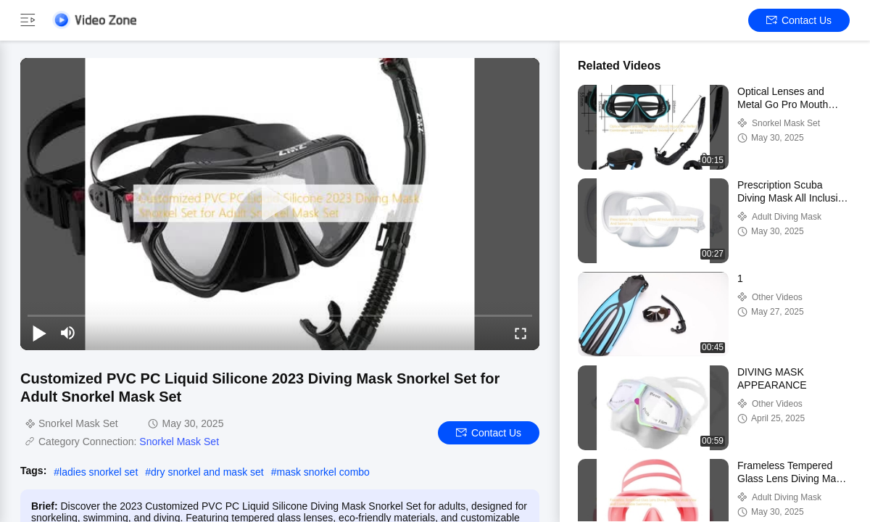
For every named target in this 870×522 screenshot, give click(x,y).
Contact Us (799, 20)
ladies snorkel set (98, 472)
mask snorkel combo (323, 472)
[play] (280, 204)
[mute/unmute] (68, 333)
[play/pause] (39, 333)
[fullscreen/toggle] (520, 333)
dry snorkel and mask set (207, 472)
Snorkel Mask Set (179, 441)
